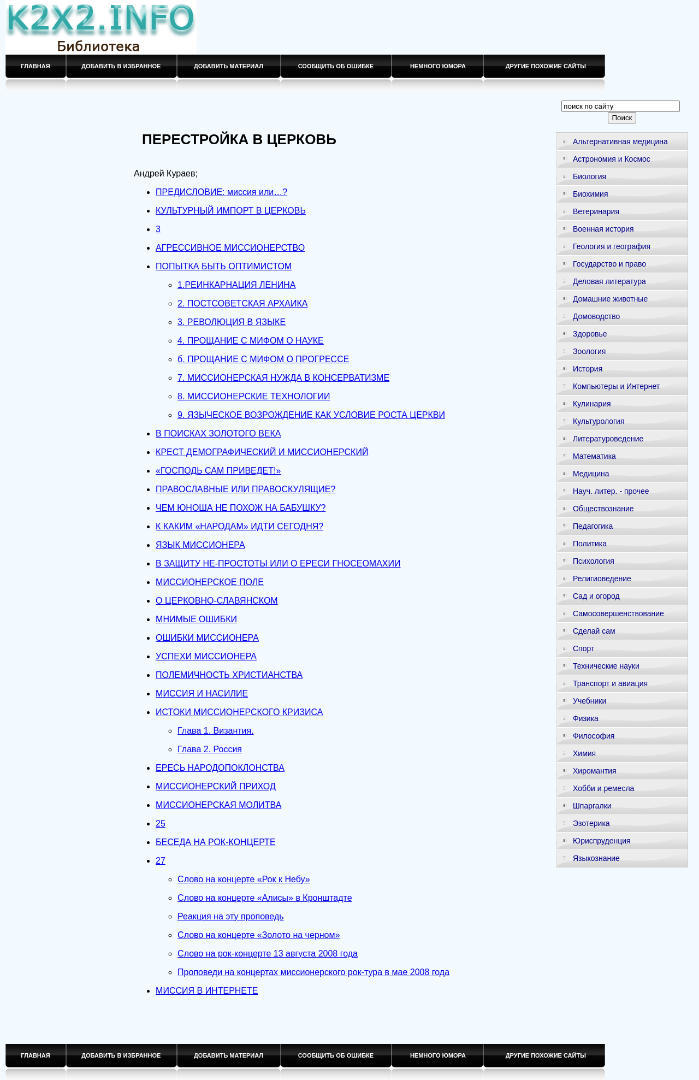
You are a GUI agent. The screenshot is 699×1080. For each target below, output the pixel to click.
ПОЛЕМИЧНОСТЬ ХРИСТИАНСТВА (229, 675)
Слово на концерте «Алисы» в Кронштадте (264, 897)
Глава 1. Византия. (215, 730)
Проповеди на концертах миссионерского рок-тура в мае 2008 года (313, 972)
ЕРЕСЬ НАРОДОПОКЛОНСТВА (220, 767)
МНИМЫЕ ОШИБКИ (196, 619)
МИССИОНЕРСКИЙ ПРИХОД (216, 786)
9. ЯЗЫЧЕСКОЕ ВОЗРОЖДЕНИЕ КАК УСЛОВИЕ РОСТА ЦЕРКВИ (311, 415)
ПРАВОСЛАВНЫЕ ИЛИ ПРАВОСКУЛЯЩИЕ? (245, 489)
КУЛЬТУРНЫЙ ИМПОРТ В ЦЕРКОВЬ (231, 210)
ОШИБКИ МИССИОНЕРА (207, 637)
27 (160, 860)
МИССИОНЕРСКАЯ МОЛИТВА (218, 805)
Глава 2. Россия (209, 749)
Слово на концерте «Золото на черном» (258, 935)
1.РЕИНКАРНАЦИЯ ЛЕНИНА (236, 285)
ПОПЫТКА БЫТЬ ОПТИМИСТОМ (224, 266)
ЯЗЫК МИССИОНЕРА (200, 545)
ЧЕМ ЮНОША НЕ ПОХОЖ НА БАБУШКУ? (240, 507)
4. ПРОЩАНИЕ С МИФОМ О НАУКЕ (250, 340)
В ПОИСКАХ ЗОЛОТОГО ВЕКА (218, 433)
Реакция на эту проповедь (230, 916)
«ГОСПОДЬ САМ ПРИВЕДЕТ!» (218, 470)
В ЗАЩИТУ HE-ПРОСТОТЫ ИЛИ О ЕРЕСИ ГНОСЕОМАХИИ (278, 563)
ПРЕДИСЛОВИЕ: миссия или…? (221, 192)
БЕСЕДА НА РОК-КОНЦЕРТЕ (215, 842)
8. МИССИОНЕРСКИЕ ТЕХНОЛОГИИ (253, 396)
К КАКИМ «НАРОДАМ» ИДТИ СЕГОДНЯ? (239, 526)
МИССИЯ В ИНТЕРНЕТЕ (207, 990)
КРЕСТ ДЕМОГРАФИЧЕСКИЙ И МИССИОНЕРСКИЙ (262, 452)
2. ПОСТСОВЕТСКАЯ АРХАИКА (242, 303)
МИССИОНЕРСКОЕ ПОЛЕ (210, 582)
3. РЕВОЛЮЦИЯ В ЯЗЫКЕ (231, 322)
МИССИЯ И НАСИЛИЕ (202, 693)
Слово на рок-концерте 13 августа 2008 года (267, 953)
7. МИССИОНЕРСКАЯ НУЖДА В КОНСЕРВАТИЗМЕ (283, 377)
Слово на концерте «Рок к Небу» (243, 879)
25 (160, 823)
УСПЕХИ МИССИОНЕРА (206, 656)
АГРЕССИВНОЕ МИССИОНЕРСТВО (230, 247)
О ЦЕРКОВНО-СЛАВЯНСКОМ (217, 600)
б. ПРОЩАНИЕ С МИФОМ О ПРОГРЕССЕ (263, 359)
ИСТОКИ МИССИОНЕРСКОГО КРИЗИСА (239, 712)
